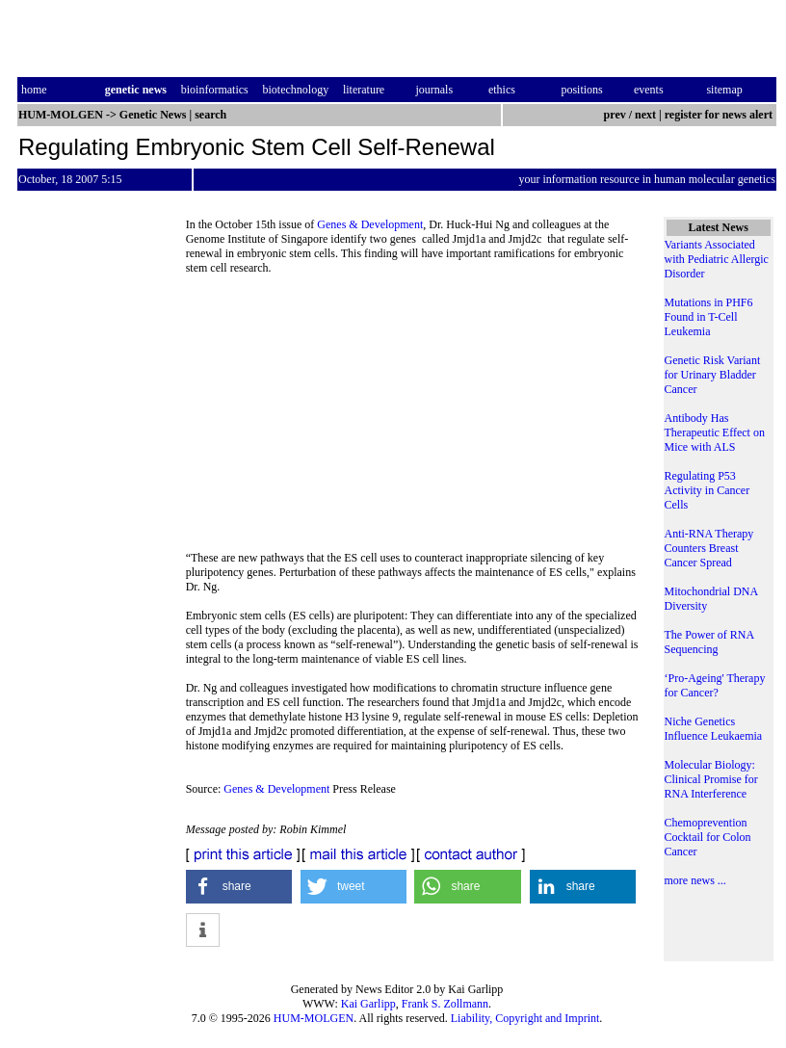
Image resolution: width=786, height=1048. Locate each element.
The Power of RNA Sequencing (709, 642)
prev (615, 114)
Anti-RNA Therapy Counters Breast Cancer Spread (709, 548)
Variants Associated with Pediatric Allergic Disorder (717, 259)
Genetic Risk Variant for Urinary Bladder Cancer (713, 375)
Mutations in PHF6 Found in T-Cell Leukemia (709, 317)
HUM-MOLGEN (314, 1018)
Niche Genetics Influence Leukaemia (714, 729)
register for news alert (720, 114)
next (645, 114)
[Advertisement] (415, 419)
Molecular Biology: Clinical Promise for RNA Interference (711, 779)
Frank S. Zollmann (445, 1003)
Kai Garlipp (368, 1003)
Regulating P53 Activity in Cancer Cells (707, 490)
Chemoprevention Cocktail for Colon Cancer (708, 837)
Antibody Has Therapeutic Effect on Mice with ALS (715, 432)
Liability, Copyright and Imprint (525, 1018)
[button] (239, 887)
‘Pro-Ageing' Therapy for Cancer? (715, 685)
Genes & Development (370, 224)
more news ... (695, 880)
